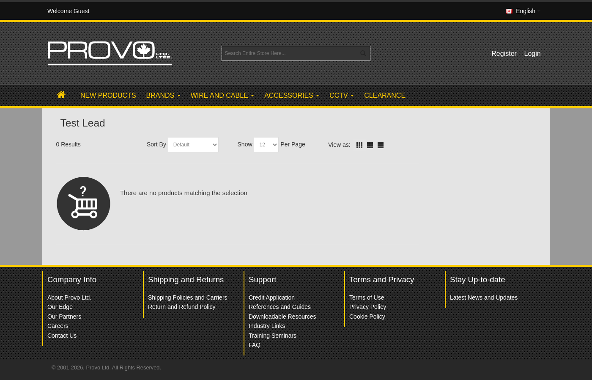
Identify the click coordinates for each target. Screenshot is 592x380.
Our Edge (60, 306)
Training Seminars (272, 335)
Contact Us (62, 335)
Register (504, 53)
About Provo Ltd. (69, 297)
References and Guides (280, 306)
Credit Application (272, 297)
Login (532, 53)
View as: (339, 144)
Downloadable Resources (282, 316)
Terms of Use (366, 297)
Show (245, 144)
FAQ (254, 344)
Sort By (156, 144)
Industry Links (267, 325)
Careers (58, 325)
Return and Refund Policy (182, 306)
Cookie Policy (367, 316)
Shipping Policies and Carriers (187, 297)
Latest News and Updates (484, 297)
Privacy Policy (367, 306)
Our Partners (64, 316)
